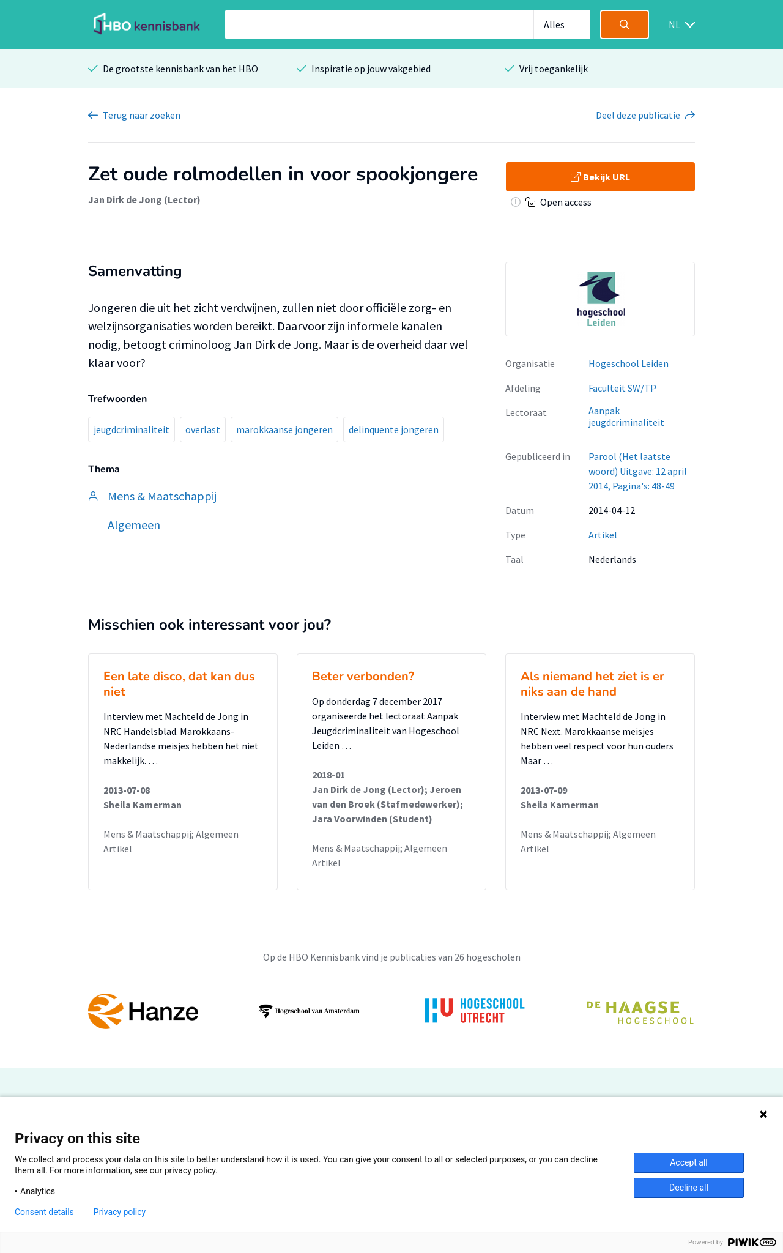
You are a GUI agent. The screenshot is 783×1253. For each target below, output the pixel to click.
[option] (600, 299)
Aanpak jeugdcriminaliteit (626, 416)
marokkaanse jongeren (284, 429)
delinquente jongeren (394, 429)
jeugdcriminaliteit (131, 429)
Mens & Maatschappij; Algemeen (171, 834)
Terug (141, 115)
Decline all (688, 1187)
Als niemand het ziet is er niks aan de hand (592, 684)
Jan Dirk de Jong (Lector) (144, 199)
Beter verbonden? (363, 676)
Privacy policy (120, 1212)
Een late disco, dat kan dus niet (179, 684)
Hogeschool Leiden (628, 363)
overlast (202, 429)
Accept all (689, 1162)
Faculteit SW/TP (622, 387)
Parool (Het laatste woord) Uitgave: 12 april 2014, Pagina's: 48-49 (637, 471)
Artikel (602, 534)
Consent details (44, 1212)
